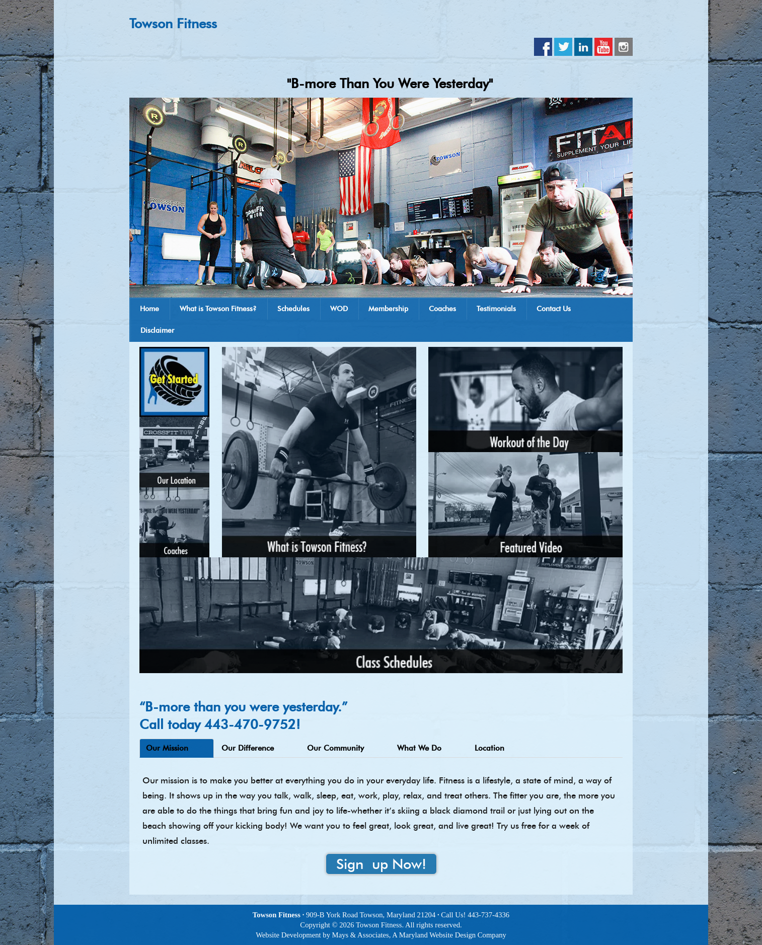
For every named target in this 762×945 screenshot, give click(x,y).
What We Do (419, 748)
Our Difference (247, 748)
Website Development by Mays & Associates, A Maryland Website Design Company (381, 935)
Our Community (335, 748)
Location (489, 748)
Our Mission (167, 748)
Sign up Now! (381, 864)
